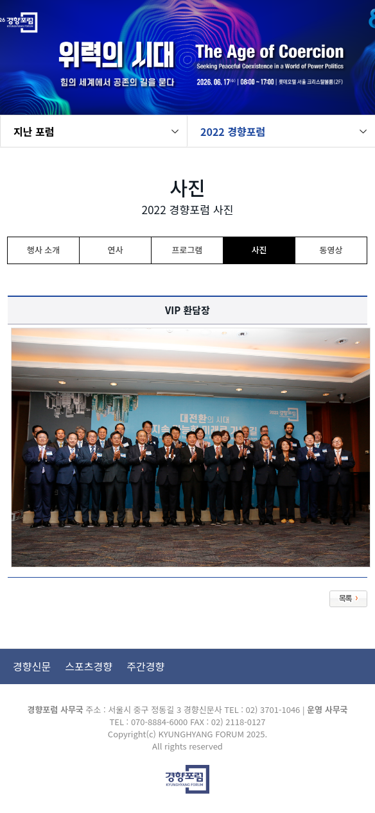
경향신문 (32, 666)
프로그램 (187, 250)
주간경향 (145, 666)
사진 (259, 250)
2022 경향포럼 (232, 131)
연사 (115, 250)
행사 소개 (43, 250)
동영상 (331, 250)
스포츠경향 (88, 666)
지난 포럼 (33, 131)
